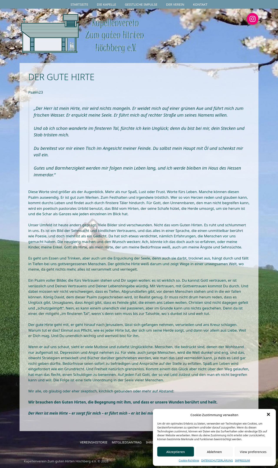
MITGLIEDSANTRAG (127, 442)
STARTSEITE (79, 4)
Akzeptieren (175, 452)
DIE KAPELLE (106, 4)
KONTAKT (200, 4)
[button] (268, 414)
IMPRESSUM (242, 460)
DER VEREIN (175, 4)
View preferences (253, 452)
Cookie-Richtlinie (189, 460)
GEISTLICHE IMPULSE (141, 4)
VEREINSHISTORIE (94, 442)
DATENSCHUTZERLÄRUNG (217, 460)
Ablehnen (214, 452)
